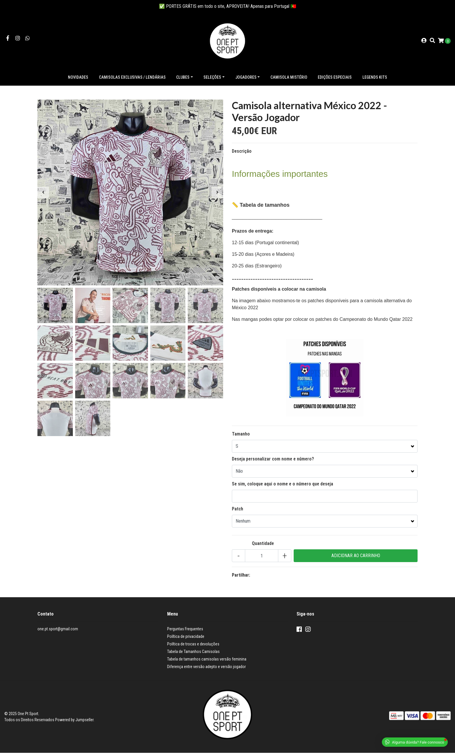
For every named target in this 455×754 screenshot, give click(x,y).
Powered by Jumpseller (74, 721)
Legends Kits (374, 78)
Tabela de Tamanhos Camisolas (193, 652)
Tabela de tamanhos (264, 206)
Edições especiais (335, 78)
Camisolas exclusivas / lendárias (132, 78)
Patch (237, 510)
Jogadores (246, 78)
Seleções (212, 78)
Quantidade (263, 544)
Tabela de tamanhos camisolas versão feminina (206, 660)
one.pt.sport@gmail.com (57, 630)
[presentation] (43, 193)
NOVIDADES (78, 78)
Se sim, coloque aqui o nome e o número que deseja (282, 485)
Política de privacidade (185, 637)
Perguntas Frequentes (185, 630)
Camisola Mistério (288, 78)
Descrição (242, 152)
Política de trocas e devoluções (193, 645)
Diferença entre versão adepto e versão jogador (206, 667)
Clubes (182, 78)
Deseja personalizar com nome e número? (273, 460)
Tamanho (241, 435)
